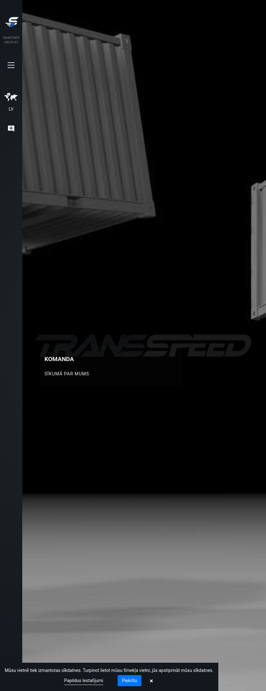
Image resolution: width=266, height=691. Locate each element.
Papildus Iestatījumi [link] (83, 680)
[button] (11, 65)
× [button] (151, 681)
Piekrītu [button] (129, 680)
